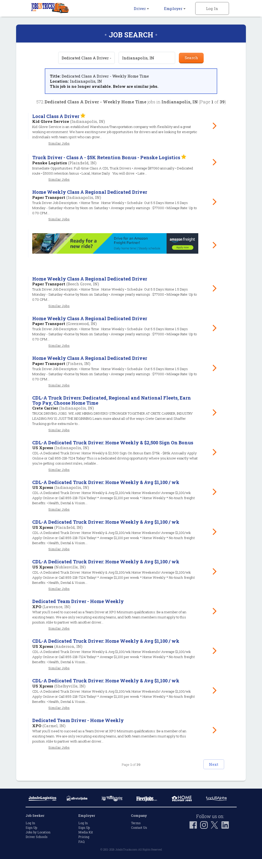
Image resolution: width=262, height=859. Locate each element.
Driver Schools (37, 837)
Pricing (83, 837)
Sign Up (31, 827)
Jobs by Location (38, 832)
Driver (141, 8)
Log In (212, 8)
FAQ (81, 841)
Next (206, 763)
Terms (136, 823)
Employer (174, 8)
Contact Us (139, 827)
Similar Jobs (59, 143)
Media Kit (85, 832)
